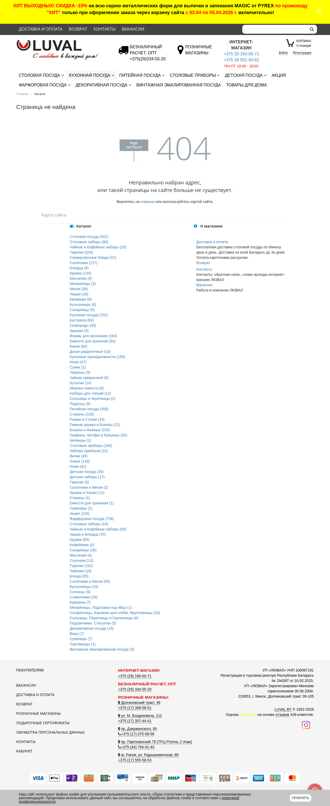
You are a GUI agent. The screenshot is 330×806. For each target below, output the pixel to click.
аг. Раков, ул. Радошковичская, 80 (148, 755)
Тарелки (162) (81, 566)
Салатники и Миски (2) (89, 487)
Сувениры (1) (81, 508)
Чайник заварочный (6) (89, 378)
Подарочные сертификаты (42, 722)
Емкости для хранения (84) (93, 341)
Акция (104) (79, 513)
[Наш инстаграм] (306, 725)
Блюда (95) (79, 576)
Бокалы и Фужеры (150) (90, 430)
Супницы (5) (80, 592)
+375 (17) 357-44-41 (134, 721)
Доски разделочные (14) (90, 351)
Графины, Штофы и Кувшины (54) (98, 435)
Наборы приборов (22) (89, 451)
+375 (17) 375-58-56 (136, 734)
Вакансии (133, 29)
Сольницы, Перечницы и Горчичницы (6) (104, 618)
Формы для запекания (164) (93, 336)
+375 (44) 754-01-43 (136, 747)
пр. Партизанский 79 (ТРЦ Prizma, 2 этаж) (155, 742)
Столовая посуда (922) (89, 237)
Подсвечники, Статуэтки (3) (93, 623)
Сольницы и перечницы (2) (92, 398)
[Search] (274, 29)
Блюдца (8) (79, 268)
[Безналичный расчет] (147, 59)
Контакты (104, 29)
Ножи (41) (78, 466)
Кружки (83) (79, 540)
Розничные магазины (38, 713)
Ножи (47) (78, 362)
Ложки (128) (80, 461)
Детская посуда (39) (86, 472)
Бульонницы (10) (84, 587)
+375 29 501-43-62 (241, 60)
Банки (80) (78, 346)
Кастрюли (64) (82, 320)
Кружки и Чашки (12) (87, 492)
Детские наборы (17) (87, 477)
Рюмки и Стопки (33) (87, 419)
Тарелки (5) (79, 482)
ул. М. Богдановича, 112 (140, 716)
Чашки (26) (79, 294)
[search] (312, 29)
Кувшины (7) (80, 602)
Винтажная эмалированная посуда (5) (102, 649)
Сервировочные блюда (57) (93, 257)
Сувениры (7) (81, 639)
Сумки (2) (78, 367)
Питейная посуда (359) (89, 409)
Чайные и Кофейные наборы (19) (98, 247)
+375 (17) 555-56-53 (134, 760)
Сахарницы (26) (83, 550)
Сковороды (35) (83, 325)
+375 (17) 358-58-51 (134, 708)
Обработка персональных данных (50, 732)
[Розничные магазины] (199, 53)
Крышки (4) (79, 331)
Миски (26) (79, 289)
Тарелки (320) (81, 252)
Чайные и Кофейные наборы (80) (98, 529)
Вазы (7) (77, 634)
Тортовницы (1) (83, 644)
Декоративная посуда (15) (92, 628)
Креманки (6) (81, 299)
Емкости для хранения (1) (92, 503)
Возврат (78, 29)
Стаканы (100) (82, 414)
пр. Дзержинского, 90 (137, 729)
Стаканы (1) (80, 498)
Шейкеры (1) (80, 440)
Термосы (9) (80, 372)
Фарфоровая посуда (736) (92, 519)
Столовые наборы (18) (89, 524)
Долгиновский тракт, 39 (139, 702)
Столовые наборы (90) (89, 242)
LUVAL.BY (283, 709)
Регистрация (302, 53)
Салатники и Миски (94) (90, 581)
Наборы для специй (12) (90, 393)
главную (148, 202)
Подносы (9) (80, 404)
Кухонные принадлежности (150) (97, 357)
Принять (300, 798)
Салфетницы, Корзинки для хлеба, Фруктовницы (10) (115, 613)
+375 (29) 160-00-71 (134, 676)
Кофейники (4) (82, 545)
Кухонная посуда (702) (89, 315)
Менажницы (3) (83, 284)
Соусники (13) (81, 560)
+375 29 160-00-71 (241, 54)
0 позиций (304, 43)
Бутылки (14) (80, 383)
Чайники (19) (80, 571)
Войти (283, 53)
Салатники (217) (83, 263)
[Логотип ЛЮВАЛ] (63, 42)
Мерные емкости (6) (87, 388)
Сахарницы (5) (82, 310)
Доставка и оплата (40, 29)
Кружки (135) (80, 273)
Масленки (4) (81, 278)
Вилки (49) (78, 456)
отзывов (282, 714)
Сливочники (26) (83, 597)
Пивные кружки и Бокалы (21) (95, 425)
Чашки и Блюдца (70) (88, 534)
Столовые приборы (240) (91, 445)
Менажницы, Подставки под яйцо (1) (101, 607)
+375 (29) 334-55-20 (134, 689)
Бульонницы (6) (83, 304)
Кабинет (24, 751)
